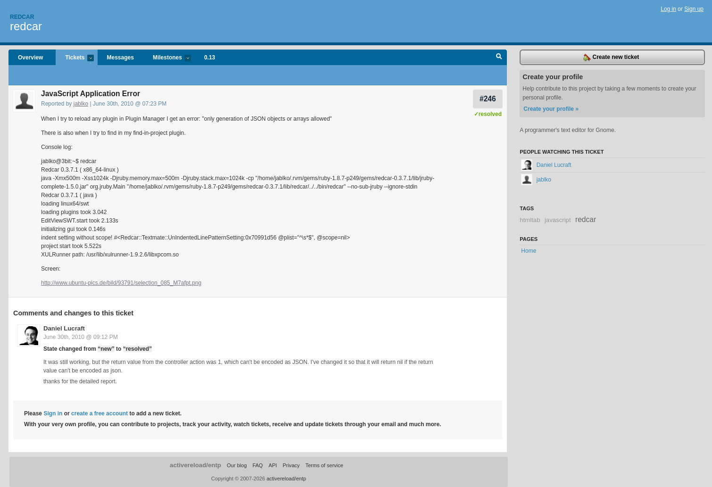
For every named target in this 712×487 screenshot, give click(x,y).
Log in (668, 9)
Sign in (52, 413)
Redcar (22, 17)
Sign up (694, 9)
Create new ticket (611, 57)
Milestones (167, 58)
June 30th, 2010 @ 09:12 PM (80, 337)
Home (528, 251)
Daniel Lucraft (64, 328)
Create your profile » (551, 109)
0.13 (209, 57)
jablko (81, 103)
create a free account (99, 413)
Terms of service (324, 465)
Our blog (237, 465)
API (273, 465)
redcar (26, 26)
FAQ (257, 465)
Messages (120, 57)
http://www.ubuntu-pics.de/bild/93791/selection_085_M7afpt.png (121, 283)
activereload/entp (195, 465)
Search (499, 58)
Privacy (290, 465)
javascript (558, 219)
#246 (488, 99)
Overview (30, 57)
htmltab (530, 219)
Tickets (74, 58)
